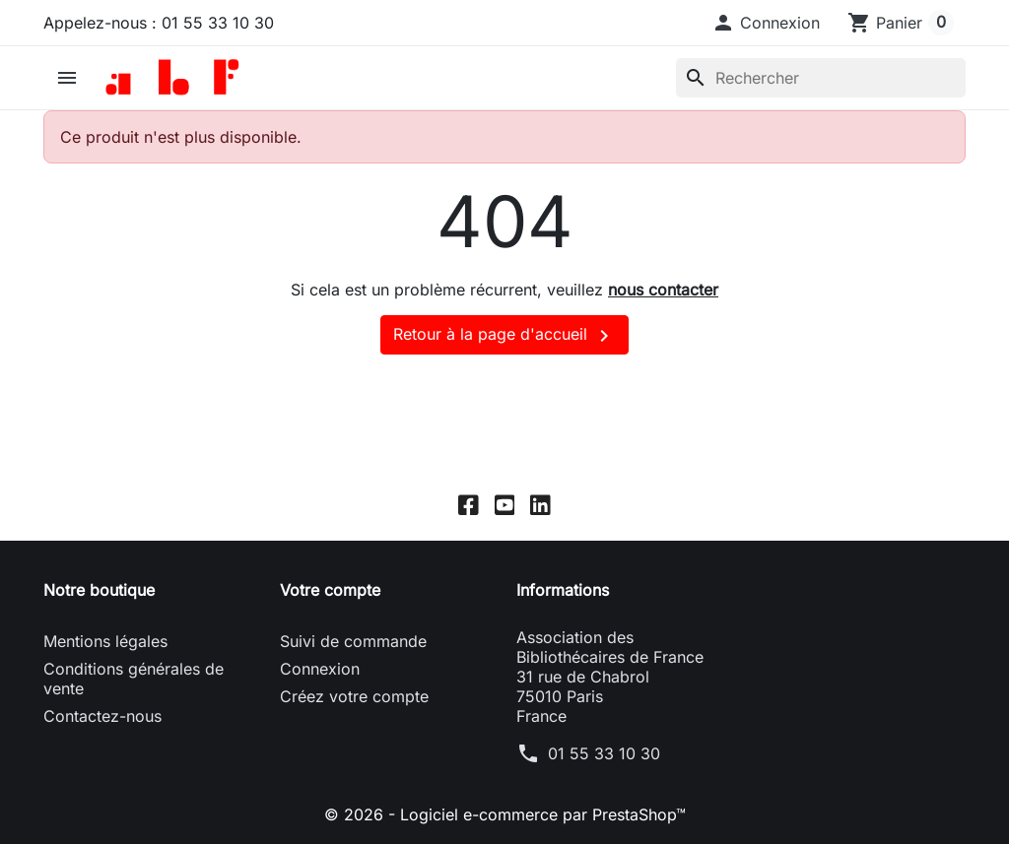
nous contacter (663, 289)
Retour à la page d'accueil (504, 336)
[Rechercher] (821, 77)
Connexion (320, 669)
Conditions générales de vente (133, 678)
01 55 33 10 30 (604, 753)
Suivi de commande (353, 641)
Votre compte (330, 590)
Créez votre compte (354, 696)
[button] (766, 22)
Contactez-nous (102, 716)
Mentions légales (105, 641)
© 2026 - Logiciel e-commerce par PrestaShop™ (505, 814)
